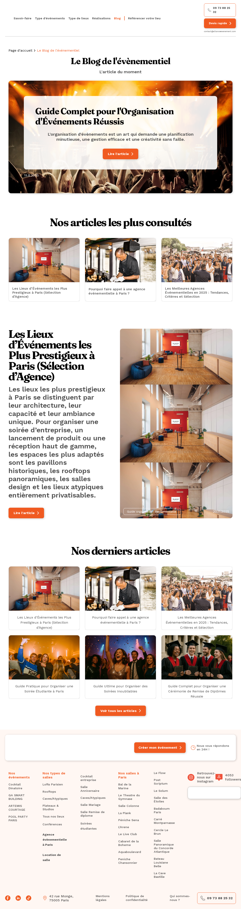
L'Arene (123, 827)
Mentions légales (103, 897)
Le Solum (161, 790)
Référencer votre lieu (144, 18)
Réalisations (101, 18)
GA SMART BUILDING (17, 796)
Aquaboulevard (129, 852)
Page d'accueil (20, 50)
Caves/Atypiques (55, 798)
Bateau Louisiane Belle (161, 862)
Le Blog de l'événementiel (58, 50)
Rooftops (49, 791)
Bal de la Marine (124, 786)
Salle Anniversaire (89, 788)
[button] (50, 18)
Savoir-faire (22, 18)
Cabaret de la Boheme (128, 843)
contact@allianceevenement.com (220, 31)
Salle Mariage (90, 804)
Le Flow (159, 773)
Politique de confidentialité (137, 897)
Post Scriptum (161, 781)
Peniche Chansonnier (127, 860)
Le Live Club (127, 834)
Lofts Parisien (53, 784)
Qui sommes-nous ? (180, 897)
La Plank (124, 813)
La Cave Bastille (160, 874)
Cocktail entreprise (88, 778)
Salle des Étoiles (160, 799)
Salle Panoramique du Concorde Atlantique (164, 846)
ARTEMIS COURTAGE (17, 807)
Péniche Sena (128, 820)
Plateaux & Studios (50, 807)
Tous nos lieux (53, 816)
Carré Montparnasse (164, 820)
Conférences (52, 824)
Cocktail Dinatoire (15, 786)
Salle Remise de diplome (92, 813)
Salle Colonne (128, 806)
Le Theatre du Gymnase (129, 796)
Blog (117, 18)
